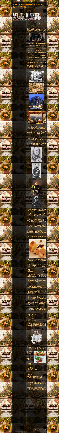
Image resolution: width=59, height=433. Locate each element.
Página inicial (36, 429)
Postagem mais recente (30, 429)
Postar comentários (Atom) (31, 430)
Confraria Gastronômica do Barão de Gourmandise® (28, 5)
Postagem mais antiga (43, 429)
